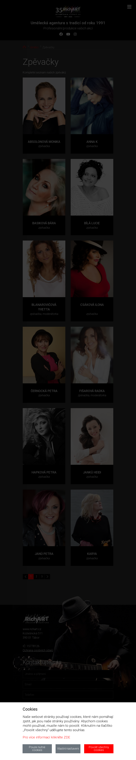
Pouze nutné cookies (37, 748)
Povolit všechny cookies (99, 748)
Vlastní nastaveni (68, 748)
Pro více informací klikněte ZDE (46, 737)
